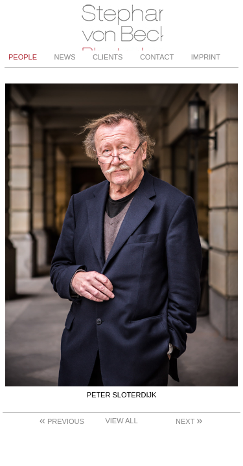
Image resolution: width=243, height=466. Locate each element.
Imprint (205, 57)
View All (121, 421)
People (22, 57)
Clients (107, 57)
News (65, 57)
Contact (157, 57)
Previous (62, 421)
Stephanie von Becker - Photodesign (121, 25)
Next (189, 421)
